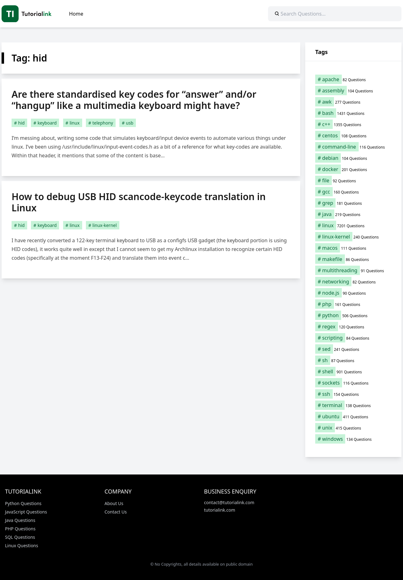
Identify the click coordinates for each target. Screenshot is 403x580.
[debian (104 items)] (353, 158)
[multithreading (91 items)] (353, 270)
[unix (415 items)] (353, 428)
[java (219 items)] (353, 214)
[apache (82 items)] (353, 79)
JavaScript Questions (26, 512)
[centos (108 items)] (353, 135)
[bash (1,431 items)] (353, 113)
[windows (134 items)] (353, 439)
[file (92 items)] (353, 180)
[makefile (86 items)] (353, 259)
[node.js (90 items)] (353, 293)
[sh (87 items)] (353, 360)
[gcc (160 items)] (353, 192)
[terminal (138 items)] (353, 405)
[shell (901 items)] (353, 371)
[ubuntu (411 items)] (353, 416)
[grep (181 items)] (353, 203)
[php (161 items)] (353, 304)
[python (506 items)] (353, 315)
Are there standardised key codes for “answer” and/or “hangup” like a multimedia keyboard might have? (134, 100)
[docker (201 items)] (353, 169)
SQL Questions (20, 537)
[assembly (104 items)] (353, 90)
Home (76, 13)
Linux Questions (21, 545)
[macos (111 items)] (353, 248)
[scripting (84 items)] (353, 338)
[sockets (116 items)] (353, 383)
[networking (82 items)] (353, 281)
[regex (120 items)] (353, 326)
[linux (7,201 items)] (353, 225)
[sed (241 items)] (353, 349)
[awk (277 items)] (353, 102)
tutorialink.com (219, 510)
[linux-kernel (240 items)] (353, 236)
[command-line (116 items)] (353, 147)
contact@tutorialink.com (229, 502)
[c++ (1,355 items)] (353, 124)
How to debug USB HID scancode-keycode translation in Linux (139, 202)
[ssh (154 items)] (353, 394)
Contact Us (116, 512)
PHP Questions (20, 529)
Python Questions (23, 503)
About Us (114, 503)
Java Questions (20, 520)
